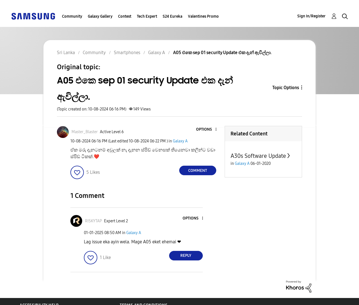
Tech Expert (147, 16)
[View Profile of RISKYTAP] (93, 221)
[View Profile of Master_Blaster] (85, 132)
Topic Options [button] (285, 87)
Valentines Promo (203, 16)
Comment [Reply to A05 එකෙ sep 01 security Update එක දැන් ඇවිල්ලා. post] (197, 170)
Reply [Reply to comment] (185, 255)
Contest (124, 16)
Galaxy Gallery (100, 16)
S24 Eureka (172, 16)
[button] (206, 129)
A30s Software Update (258, 155)
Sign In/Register (311, 16)
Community (72, 16)
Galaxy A (180, 141)
